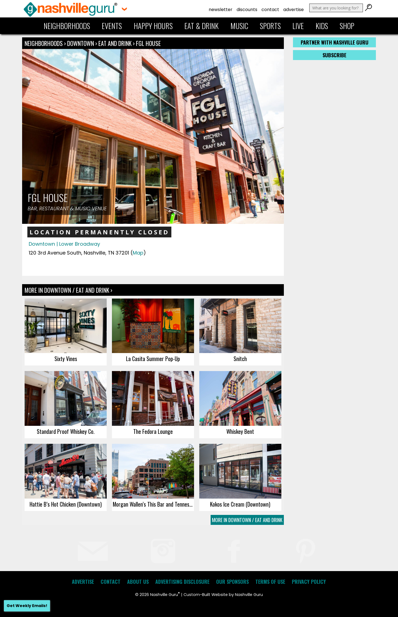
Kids (322, 25)
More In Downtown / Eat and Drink (247, 519)
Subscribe (334, 55)
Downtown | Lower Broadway (64, 243)
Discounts (247, 9)
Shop (347, 25)
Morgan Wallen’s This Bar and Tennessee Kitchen (153, 504)
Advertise (293, 9)
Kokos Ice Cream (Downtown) (240, 504)
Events (112, 25)
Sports (270, 25)
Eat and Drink (115, 43)
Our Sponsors (232, 581)
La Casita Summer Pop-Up (153, 358)
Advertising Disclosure (182, 581)
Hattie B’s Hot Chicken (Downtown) (66, 504)
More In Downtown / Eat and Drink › (68, 290)
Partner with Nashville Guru (334, 42)
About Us (138, 581)
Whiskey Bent (240, 431)
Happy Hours (153, 25)
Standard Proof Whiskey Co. (66, 431)
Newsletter (220, 9)
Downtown (81, 43)
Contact (270, 9)
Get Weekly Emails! (27, 605)
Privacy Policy (309, 581)
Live (298, 25)
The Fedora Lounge (153, 431)
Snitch (240, 358)
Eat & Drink (201, 25)
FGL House (148, 43)
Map (138, 252)
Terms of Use (270, 581)
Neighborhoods (67, 25)
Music (239, 25)
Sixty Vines (65, 358)
